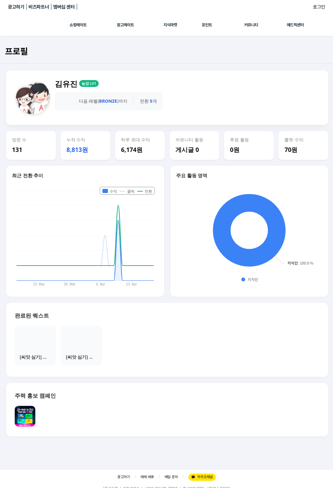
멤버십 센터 (64, 7)
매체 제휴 (147, 477)
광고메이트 (125, 25)
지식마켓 (170, 25)
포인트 (207, 25)
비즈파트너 (38, 7)
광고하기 (16, 7)
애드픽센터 (295, 25)
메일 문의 (171, 477)
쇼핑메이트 (78, 25)
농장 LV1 (89, 83)
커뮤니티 (251, 25)
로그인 (319, 6)
